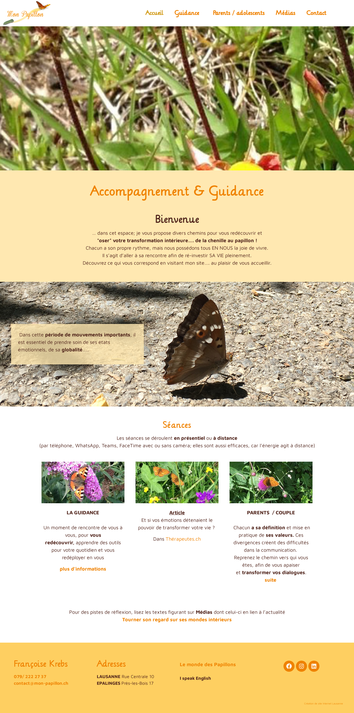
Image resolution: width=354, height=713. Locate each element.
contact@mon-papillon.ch (41, 683)
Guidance (188, 13)
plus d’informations (83, 569)
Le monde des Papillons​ (208, 664)
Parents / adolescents (239, 13)
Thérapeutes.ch (183, 539)
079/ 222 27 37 (30, 676)
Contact (316, 13)
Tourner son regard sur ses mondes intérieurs (177, 619)
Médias (285, 13)
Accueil (154, 13)
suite (270, 580)
